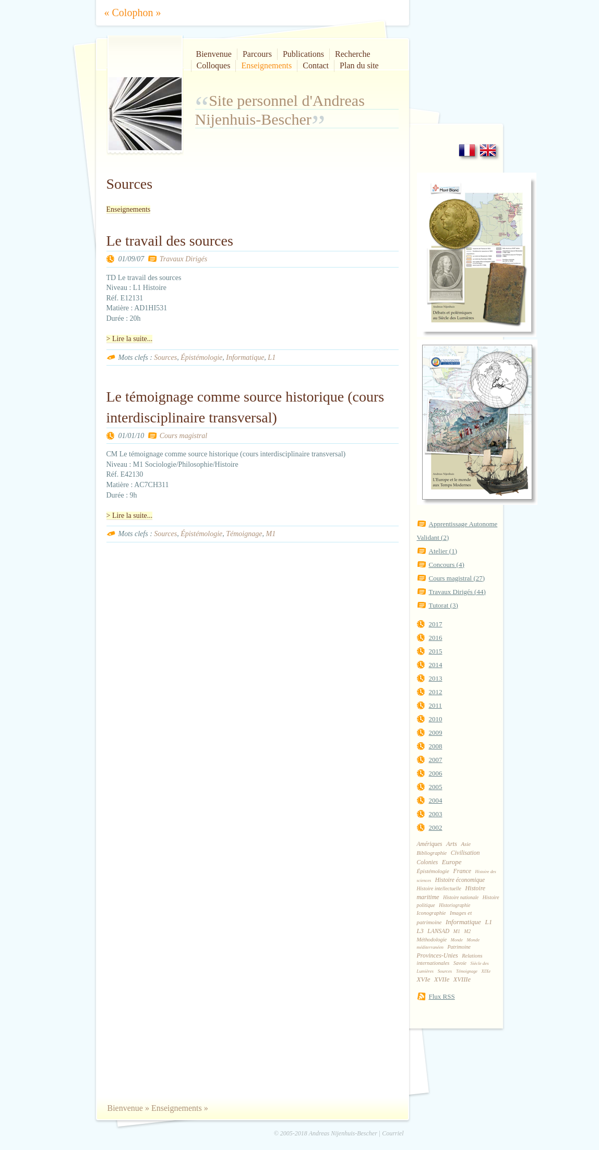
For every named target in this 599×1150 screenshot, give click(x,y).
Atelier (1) (443, 551)
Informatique (245, 357)
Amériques (429, 844)
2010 (435, 719)
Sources (165, 357)
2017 (435, 624)
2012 (435, 692)
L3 (420, 931)
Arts (451, 844)
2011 (435, 705)
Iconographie (431, 913)
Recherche (352, 54)
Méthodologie (432, 939)
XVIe (423, 979)
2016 (435, 637)
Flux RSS (442, 996)
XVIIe (441, 979)
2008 (435, 746)
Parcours (257, 54)
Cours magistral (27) (457, 578)
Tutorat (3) (443, 605)
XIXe (486, 971)
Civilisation (465, 852)
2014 (435, 665)
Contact (316, 65)
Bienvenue (214, 54)
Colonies (427, 862)
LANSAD (438, 931)
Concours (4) (446, 564)
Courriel (392, 1133)
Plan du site (359, 65)
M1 (270, 534)
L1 (271, 357)
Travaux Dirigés (183, 259)
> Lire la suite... (129, 339)
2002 (435, 827)
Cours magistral (183, 436)
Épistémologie (201, 357)
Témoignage (244, 534)
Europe (452, 862)
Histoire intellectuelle (439, 888)
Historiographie (454, 905)
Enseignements (266, 65)
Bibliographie (432, 853)
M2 (467, 931)
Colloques (214, 65)
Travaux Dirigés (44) (457, 592)
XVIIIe (462, 979)
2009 (435, 732)
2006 (435, 773)
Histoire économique (460, 880)
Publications (303, 54)
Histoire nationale (460, 897)
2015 (435, 651)
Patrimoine (459, 947)
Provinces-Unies (437, 955)
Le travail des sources (169, 241)
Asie (466, 844)
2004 (435, 800)
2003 (435, 814)
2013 (435, 678)
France (462, 871)
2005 (435, 787)
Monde (457, 940)
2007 (435, 760)
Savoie (459, 963)
